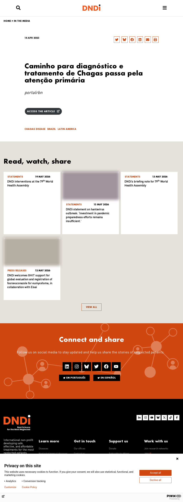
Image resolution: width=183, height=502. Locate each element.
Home (7, 21)
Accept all (155, 472)
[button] (117, 39)
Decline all (155, 480)
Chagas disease (34, 129)
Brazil (51, 129)
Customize (10, 487)
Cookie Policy (29, 487)
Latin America (67, 129)
